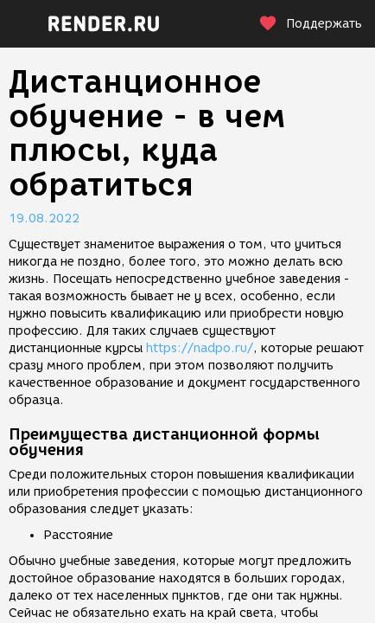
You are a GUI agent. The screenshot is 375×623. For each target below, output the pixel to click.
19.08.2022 (44, 218)
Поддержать (310, 23)
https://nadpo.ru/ (199, 348)
